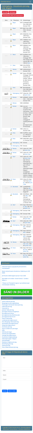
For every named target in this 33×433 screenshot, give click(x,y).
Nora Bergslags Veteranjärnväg (10, 322)
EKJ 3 (24, 236)
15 (11, 133)
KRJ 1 (30, 188)
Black (14, 45)
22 (11, 179)
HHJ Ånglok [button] (12, 12)
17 (11, 143)
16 (11, 139)
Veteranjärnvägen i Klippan (9, 338)
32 (11, 242)
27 (11, 217)
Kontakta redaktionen (24, 429)
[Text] (16, 362)
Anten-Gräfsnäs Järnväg (8, 301)
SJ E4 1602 (27, 218)
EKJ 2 (24, 232)
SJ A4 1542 (27, 154)
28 (11, 221)
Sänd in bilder (12, 391)
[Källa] (16, 370)
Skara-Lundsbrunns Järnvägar (10, 328)
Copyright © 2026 (7, 427)
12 (11, 106)
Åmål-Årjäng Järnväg (7, 344)
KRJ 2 (27, 196)
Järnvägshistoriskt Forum (8, 316)
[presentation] (13, 385)
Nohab (14, 73)
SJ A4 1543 (27, 158)
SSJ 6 (29, 63)
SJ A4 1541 (27, 150)
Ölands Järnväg (6, 345)
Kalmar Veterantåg (7, 318)
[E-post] (16, 379)
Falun (14, 179)
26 (11, 214)
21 (11, 157)
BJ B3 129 (27, 208)
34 (11, 253)
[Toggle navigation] (30, 1)
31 (11, 235)
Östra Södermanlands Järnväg (10, 347)
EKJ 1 (24, 226)
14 (11, 129)
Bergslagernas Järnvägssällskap (10, 303)
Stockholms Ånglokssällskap (9, 337)
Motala (14, 69)
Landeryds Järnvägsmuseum (9, 320)
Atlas (14, 65)
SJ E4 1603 (27, 222)
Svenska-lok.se (6, 2)
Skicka (4, 391)
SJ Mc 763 (25, 251)
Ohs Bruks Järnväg (7, 327)
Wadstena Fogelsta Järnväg (9, 342)
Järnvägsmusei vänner (8, 313)
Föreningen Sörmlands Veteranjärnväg (12, 305)
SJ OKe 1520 (28, 245)
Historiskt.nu (5, 308)
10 (11, 98)
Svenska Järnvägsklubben (9, 333)
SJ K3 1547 (27, 95)
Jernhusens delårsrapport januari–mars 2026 (14, 275)
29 (11, 225)
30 (11, 231)
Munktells (15, 186)
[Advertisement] (15, 409)
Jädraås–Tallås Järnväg (8, 310)
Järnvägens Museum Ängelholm (10, 311)
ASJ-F (14, 156)
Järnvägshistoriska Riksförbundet (11, 315)
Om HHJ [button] (5, 12)
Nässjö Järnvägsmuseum (8, 325)
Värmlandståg (6, 340)
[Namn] (16, 375)
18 (11, 146)
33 (11, 248)
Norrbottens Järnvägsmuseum (10, 323)
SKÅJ (3, 330)
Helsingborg (16, 93)
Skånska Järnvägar (7, 332)
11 (11, 103)
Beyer (14, 22)
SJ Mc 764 (25, 257)
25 (11, 211)
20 (11, 153)
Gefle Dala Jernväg (7, 306)
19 (11, 149)
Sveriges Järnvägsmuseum (9, 335)
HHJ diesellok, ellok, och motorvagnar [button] (13, 15)
